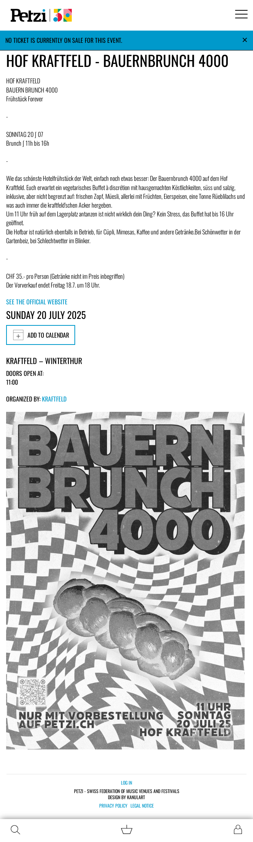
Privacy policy (113, 806)
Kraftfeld (54, 398)
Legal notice (142, 806)
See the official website (37, 301)
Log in (126, 782)
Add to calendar (40, 335)
